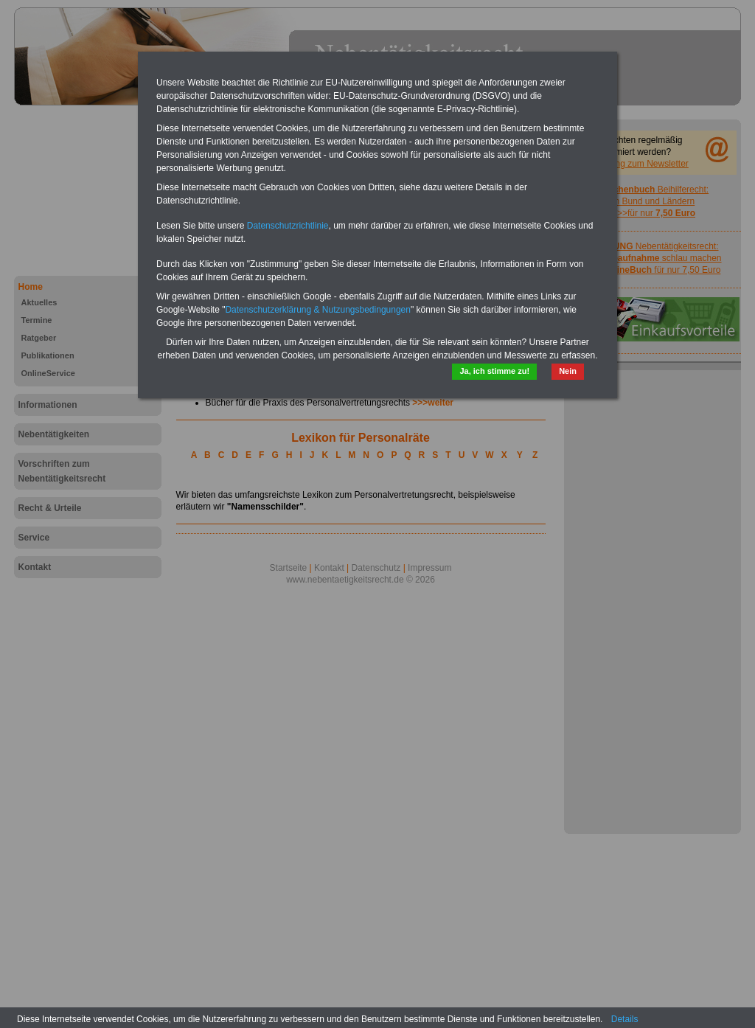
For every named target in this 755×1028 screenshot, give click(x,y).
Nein (568, 371)
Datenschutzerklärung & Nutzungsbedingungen (318, 310)
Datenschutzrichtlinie (288, 225)
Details (625, 1019)
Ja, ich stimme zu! (494, 371)
